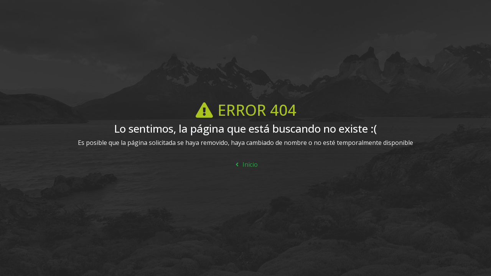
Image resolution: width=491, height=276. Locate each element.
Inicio (245, 164)
